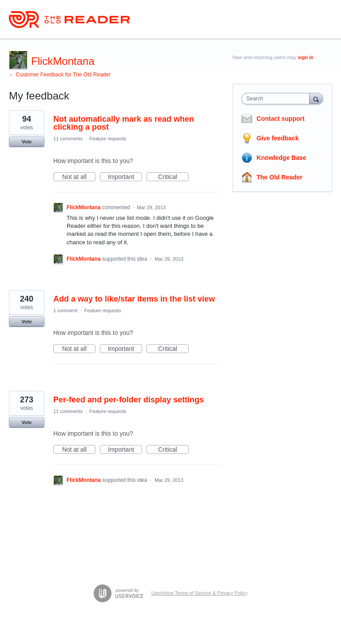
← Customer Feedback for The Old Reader (60, 75)
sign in (305, 57)
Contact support (281, 118)
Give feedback (278, 138)
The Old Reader (279, 177)
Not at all (78, 177)
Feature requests (107, 138)
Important (125, 177)
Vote (26, 141)
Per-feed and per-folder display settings (128, 399)
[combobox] (277, 98)
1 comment (65, 310)
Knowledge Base (281, 157)
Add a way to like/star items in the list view (134, 298)
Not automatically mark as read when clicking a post (123, 123)
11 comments (68, 138)
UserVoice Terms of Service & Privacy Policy (199, 593)
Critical (173, 177)
